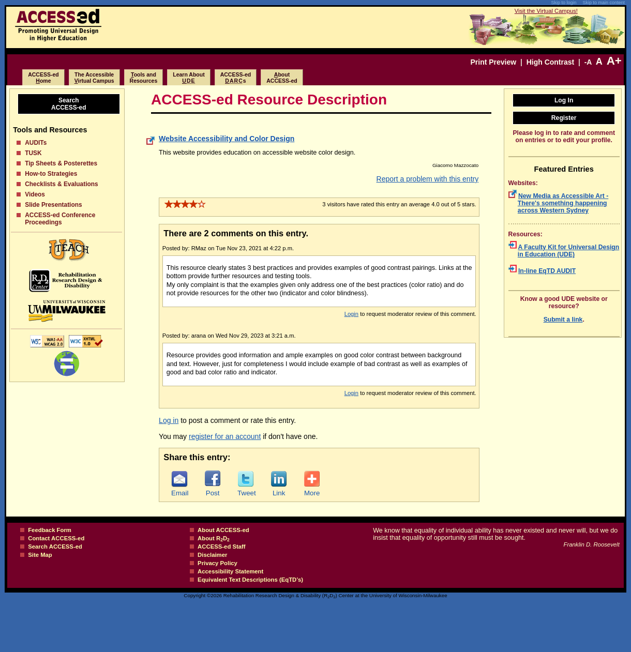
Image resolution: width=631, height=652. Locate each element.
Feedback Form (49, 530)
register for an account (225, 436)
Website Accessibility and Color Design (226, 138)
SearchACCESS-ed (68, 104)
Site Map (40, 555)
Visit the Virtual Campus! (546, 11)
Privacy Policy (217, 563)
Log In (564, 100)
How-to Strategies (51, 173)
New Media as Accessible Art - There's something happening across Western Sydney (563, 203)
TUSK (33, 153)
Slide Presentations (53, 204)
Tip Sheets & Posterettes (61, 163)
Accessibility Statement (230, 571)
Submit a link (563, 319)
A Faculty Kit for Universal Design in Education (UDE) (568, 251)
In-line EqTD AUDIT (547, 271)
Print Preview (493, 62)
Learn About (188, 77)
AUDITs (36, 142)
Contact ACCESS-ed (56, 538)
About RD (214, 538)
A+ (614, 60)
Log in (168, 420)
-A (588, 62)
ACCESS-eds (235, 77)
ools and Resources (144, 77)
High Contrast (551, 62)
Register (564, 118)
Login (351, 314)
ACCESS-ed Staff (222, 546)
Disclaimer (212, 555)
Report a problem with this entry (428, 179)
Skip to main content (603, 2)
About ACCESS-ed (223, 530)
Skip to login (563, 2)
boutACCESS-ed (281, 77)
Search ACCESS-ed (55, 546)
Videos (35, 194)
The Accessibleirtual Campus (94, 77)
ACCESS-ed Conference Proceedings (60, 218)
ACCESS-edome (43, 77)
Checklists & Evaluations (61, 184)
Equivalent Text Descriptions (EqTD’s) (250, 580)
